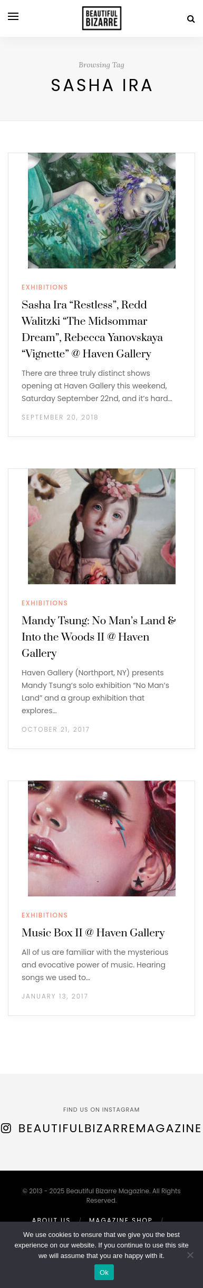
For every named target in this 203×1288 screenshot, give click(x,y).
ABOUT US (51, 1220)
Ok (104, 1272)
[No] (190, 1255)
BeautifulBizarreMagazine (110, 1128)
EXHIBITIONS (45, 287)
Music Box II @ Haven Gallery (93, 933)
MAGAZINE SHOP (121, 1220)
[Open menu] (13, 16)
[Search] (191, 19)
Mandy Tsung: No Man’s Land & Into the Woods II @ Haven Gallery (99, 637)
